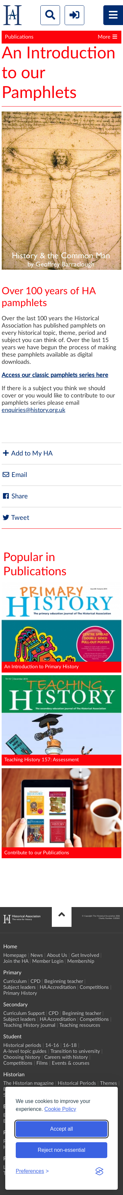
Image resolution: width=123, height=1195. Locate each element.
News (37, 955)
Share (15, 496)
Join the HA (15, 961)
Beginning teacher (63, 981)
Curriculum (15, 981)
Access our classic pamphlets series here (55, 375)
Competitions (94, 987)
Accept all (61, 1129)
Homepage (15, 955)
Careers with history (66, 1057)
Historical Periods (77, 1083)
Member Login (47, 961)
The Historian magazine (28, 1083)
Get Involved (85, 955)
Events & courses (71, 1063)
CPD (35, 981)
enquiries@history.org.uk (33, 410)
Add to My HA (27, 453)
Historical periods (22, 1045)
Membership (80, 961)
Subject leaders (19, 987)
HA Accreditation (58, 987)
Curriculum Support (24, 1013)
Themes (108, 1083)
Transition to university (75, 1051)
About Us (57, 955)
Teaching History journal (29, 1025)
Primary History (20, 993)
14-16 (52, 1045)
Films (42, 1063)
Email (14, 474)
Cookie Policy (60, 1109)
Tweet (15, 517)
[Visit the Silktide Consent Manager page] (99, 1171)
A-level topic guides (25, 1051)
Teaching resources (79, 1025)
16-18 (70, 1045)
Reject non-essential (61, 1150)
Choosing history (21, 1057)
